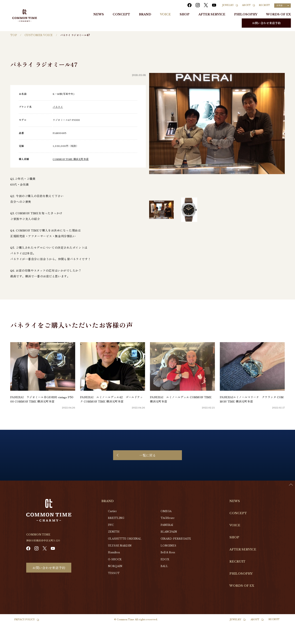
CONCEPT (121, 14)
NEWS (98, 14)
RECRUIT (264, 5)
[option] (285, 622)
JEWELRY (228, 5)
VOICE (165, 14)
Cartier (112, 511)
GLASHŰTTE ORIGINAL (124, 538)
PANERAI (167, 524)
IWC (111, 524)
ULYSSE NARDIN (120, 545)
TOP (13, 35)
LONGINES (168, 545)
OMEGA (166, 511)
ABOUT (246, 5)
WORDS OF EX (278, 14)
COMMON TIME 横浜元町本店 (71, 159)
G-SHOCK (114, 559)
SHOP (184, 14)
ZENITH (113, 531)
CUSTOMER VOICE (39, 35)
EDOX (165, 559)
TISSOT (114, 573)
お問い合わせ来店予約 (266, 23)
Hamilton (114, 552)
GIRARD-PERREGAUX (176, 538)
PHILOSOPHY (245, 14)
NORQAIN (115, 566)
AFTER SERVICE (212, 14)
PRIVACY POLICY (24, 619)
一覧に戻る (147, 455)
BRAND (145, 14)
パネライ (58, 106)
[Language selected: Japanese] (282, 5)
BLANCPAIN (169, 531)
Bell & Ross (168, 552)
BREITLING (116, 518)
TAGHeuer (168, 518)
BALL (164, 566)
